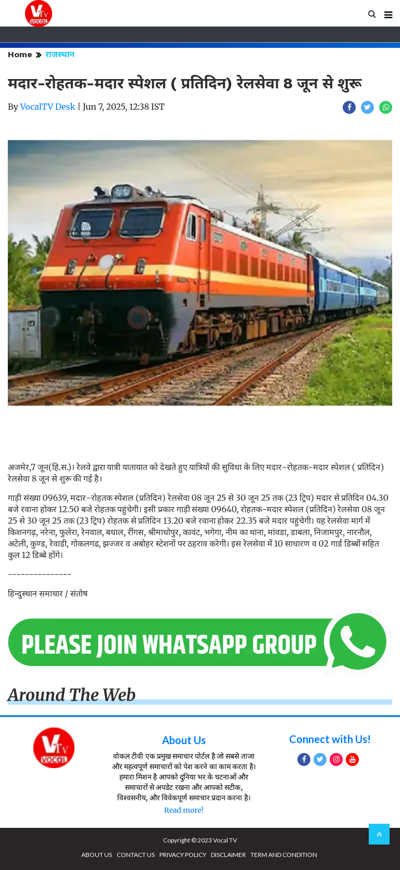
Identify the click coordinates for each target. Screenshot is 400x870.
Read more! (183, 810)
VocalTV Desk (48, 106)
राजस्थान (59, 54)
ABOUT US (96, 855)
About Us (184, 740)
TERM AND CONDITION (284, 855)
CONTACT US (136, 855)
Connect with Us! (330, 739)
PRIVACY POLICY (182, 855)
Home (20, 54)
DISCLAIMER (228, 855)
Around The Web (72, 695)
